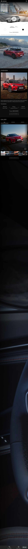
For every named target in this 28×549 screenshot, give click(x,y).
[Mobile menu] (26, 1)
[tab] (12, 26)
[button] (1, 138)
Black (23, 29)
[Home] (3, 1)
